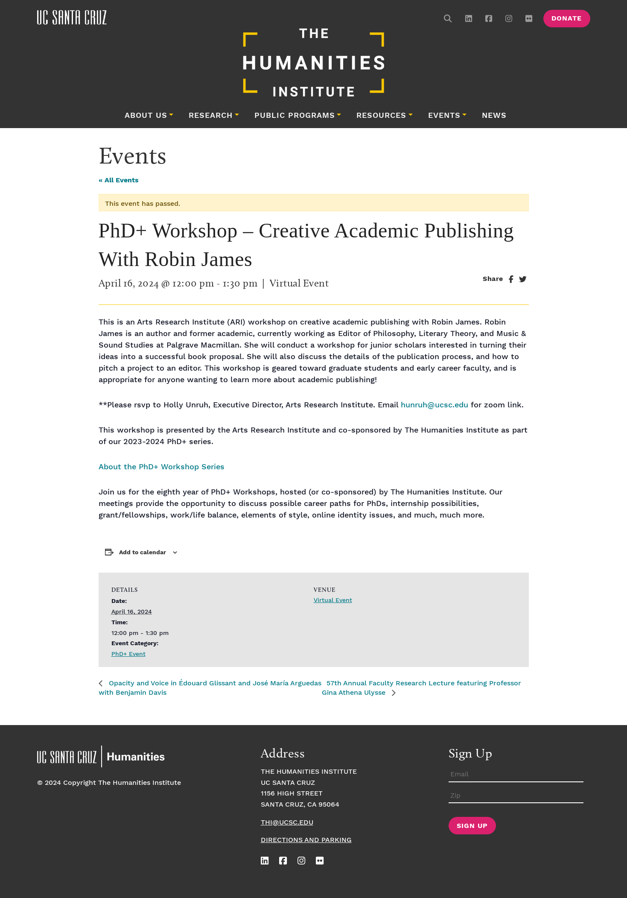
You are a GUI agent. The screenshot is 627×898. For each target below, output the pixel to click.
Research (211, 115)
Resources (381, 115)
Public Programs (294, 115)
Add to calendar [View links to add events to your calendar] (142, 552)
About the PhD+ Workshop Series (162, 467)
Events (444, 115)
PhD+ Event (128, 654)
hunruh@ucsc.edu (434, 405)
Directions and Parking (306, 840)
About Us (146, 115)
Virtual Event (333, 600)
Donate (566, 18)
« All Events (119, 180)
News (494, 115)
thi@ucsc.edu (287, 822)
